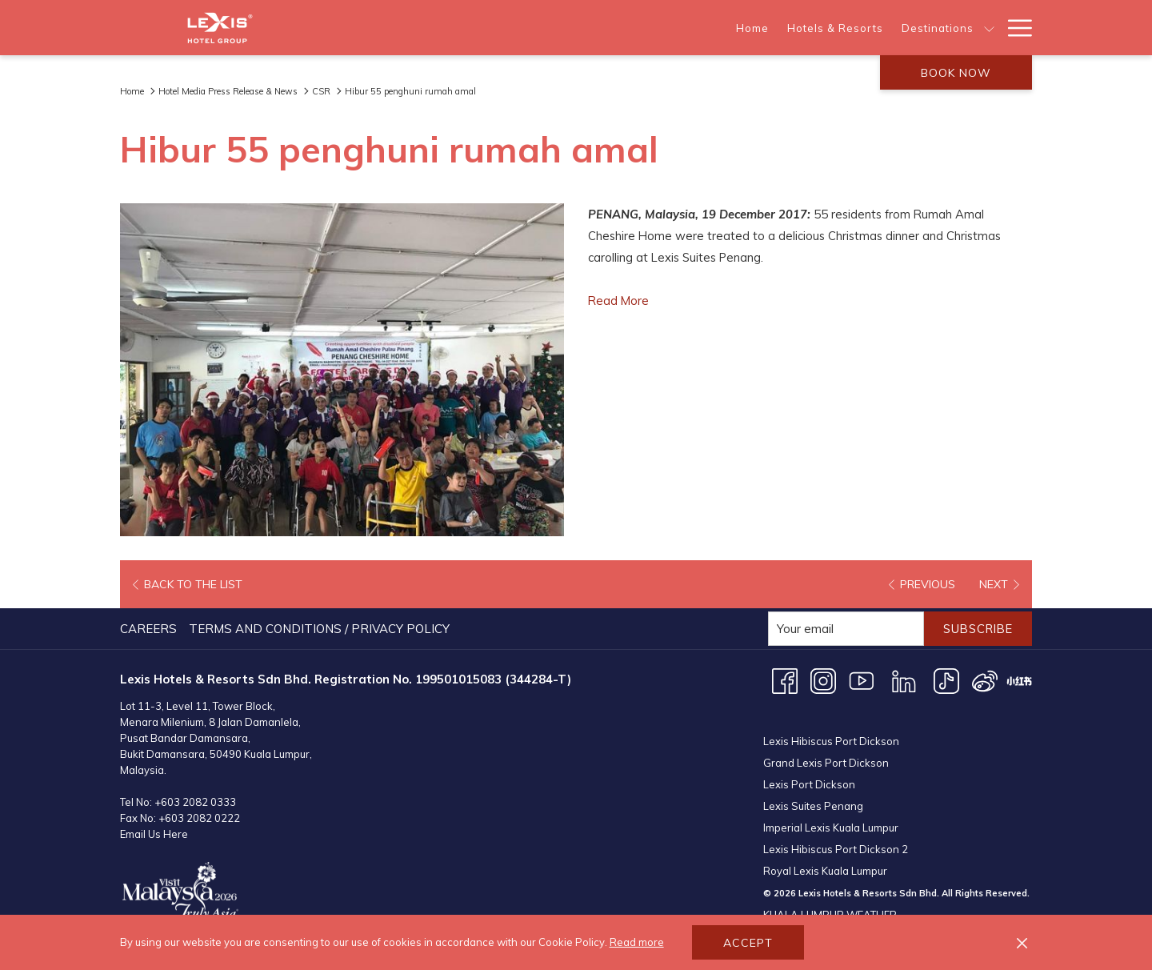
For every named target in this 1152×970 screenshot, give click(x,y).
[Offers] (737, 27)
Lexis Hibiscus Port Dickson (831, 722)
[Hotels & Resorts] (549, 27)
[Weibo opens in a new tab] (985, 679)
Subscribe (975, 628)
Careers (148, 628)
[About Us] (812, 27)
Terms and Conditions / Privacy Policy (319, 628)
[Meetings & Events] (921, 27)
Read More (619, 300)
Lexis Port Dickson (809, 766)
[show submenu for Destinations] (703, 27)
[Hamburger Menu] (1014, 27)
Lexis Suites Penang (813, 787)
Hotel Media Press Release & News (228, 91)
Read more (637, 942)
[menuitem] (150, 628)
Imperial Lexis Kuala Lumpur (830, 809)
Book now (956, 73)
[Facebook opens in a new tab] (785, 679)
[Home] (467, 27)
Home (132, 91)
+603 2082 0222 (199, 818)
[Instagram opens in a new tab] (823, 679)
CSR (321, 91)
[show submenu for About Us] (853, 27)
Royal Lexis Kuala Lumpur (825, 852)
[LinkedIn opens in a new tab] (904, 679)
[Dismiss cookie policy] (1022, 942)
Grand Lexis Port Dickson (826, 744)
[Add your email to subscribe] (840, 628)
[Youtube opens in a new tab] (861, 679)
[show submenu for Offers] (771, 27)
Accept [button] (748, 943)
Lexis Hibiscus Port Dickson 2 (835, 830)
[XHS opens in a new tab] (1019, 679)
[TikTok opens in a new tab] (946, 679)
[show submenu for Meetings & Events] (989, 27)
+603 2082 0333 (195, 802)
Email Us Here (154, 834)
